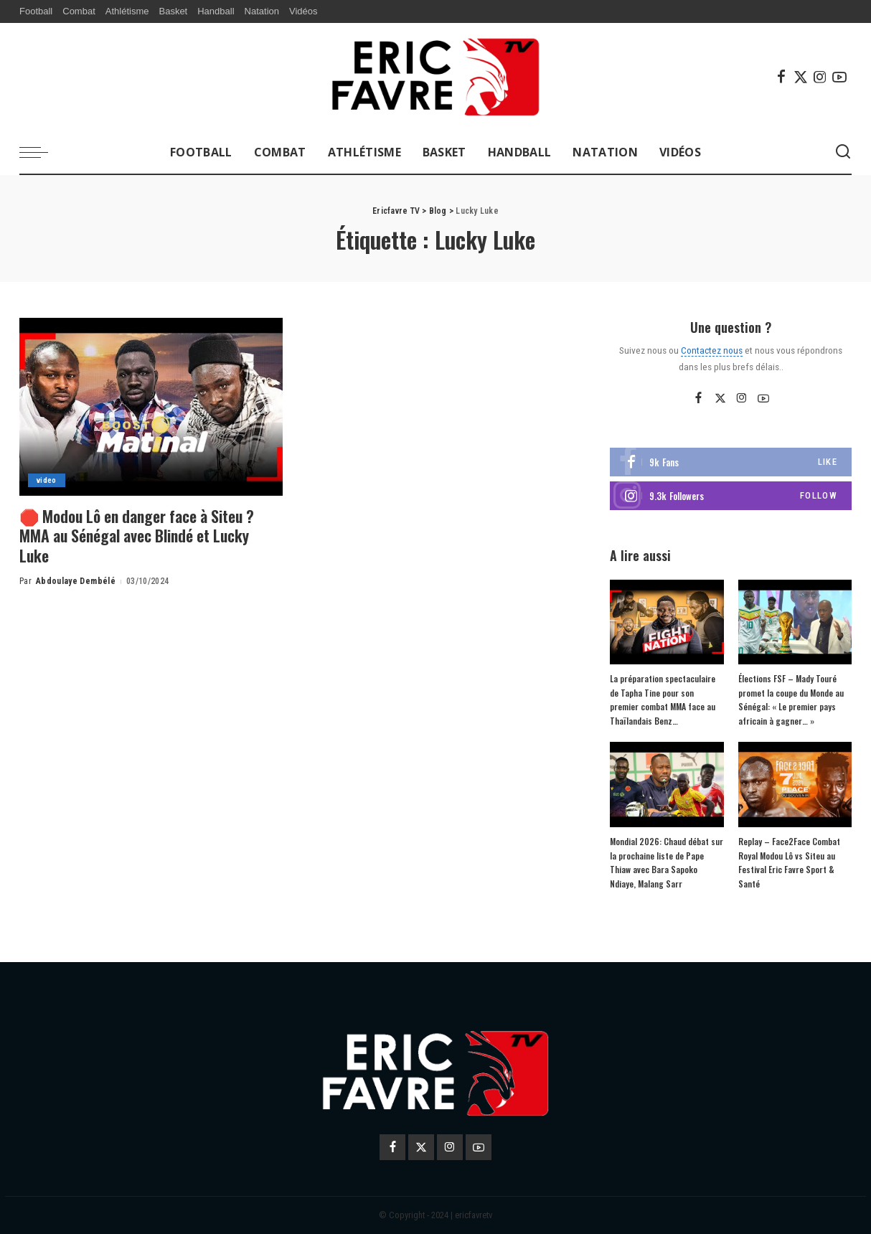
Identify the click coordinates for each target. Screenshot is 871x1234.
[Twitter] (801, 77)
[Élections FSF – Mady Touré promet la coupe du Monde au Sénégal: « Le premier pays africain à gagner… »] (795, 622)
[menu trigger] (40, 152)
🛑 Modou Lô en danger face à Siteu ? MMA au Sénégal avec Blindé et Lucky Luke (140, 535)
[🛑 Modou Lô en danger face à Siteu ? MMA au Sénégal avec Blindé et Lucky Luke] (151, 407)
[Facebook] (781, 77)
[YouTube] (839, 77)
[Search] (843, 152)
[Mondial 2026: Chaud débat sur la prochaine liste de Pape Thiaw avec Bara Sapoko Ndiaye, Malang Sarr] (666, 784)
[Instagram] (820, 77)
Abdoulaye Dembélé (76, 581)
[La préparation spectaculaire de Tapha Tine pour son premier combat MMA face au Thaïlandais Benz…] (666, 622)
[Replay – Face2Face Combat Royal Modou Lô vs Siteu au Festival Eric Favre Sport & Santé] (795, 784)
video (47, 480)
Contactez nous (712, 350)
